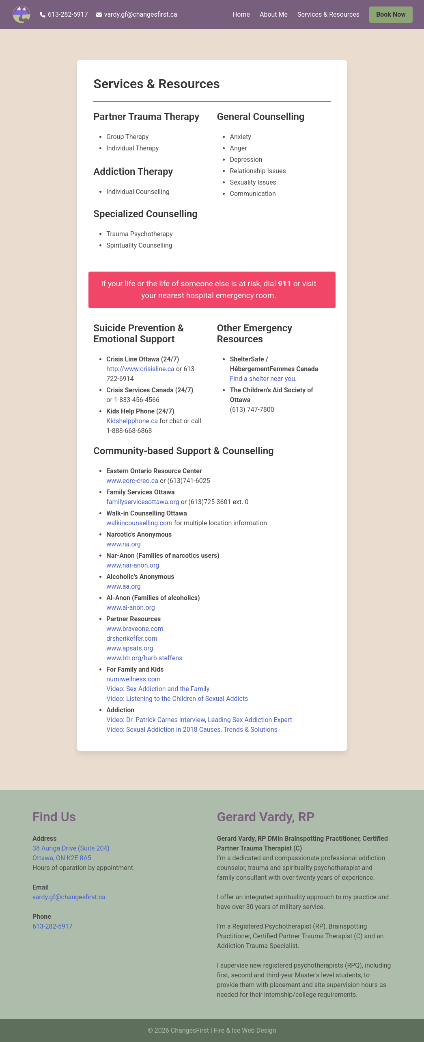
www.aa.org (123, 586)
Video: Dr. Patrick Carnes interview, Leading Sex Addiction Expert (199, 720)
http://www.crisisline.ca (140, 369)
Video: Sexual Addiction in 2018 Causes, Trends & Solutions (191, 729)
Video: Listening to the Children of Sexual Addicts (177, 699)
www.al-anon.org (130, 607)
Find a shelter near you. (263, 379)
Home (241, 14)
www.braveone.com (134, 629)
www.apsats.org (129, 648)
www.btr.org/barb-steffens (144, 658)
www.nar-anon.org (132, 565)
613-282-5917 (64, 15)
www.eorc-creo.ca (132, 481)
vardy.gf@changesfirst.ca (136, 15)
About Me (274, 14)
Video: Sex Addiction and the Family (157, 689)
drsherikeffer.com (131, 638)
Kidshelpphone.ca (132, 421)
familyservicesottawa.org (142, 502)
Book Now (391, 14)
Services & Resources (328, 14)
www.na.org (123, 544)
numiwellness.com (133, 679)
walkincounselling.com (139, 523)
